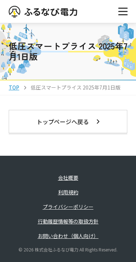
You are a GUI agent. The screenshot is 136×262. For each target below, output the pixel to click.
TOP (14, 87)
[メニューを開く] (123, 11)
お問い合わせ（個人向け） (68, 235)
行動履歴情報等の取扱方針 (68, 221)
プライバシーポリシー (68, 206)
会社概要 (68, 177)
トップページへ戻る (68, 121)
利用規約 (68, 192)
